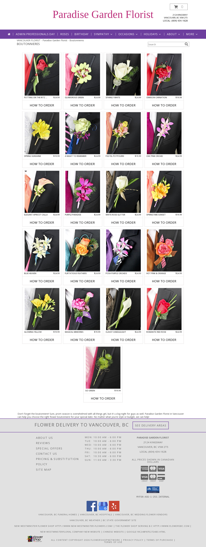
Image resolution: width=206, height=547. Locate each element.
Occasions (128, 34)
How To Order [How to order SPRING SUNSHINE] (42, 164)
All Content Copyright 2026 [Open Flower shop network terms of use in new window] (70, 539)
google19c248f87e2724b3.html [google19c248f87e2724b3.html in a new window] (146, 531)
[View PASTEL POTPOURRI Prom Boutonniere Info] (123, 133)
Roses (64, 34)
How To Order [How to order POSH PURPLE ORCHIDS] (123, 281)
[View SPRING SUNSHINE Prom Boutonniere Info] (42, 133)
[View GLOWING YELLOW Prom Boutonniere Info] (42, 309)
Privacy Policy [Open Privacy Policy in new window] (133, 539)
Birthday (81, 34)
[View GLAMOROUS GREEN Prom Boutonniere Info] (82, 75)
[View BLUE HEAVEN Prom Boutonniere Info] (42, 250)
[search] (186, 44)
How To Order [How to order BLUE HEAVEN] (42, 281)
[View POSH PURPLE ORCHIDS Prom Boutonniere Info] (123, 250)
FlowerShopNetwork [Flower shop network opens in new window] (105, 539)
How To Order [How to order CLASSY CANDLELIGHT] (123, 340)
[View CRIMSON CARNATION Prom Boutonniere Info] (164, 75)
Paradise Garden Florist (103, 14)
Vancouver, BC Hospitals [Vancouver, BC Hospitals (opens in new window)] (96, 514)
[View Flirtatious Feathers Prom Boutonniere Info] (82, 250)
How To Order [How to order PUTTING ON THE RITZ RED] (42, 105)
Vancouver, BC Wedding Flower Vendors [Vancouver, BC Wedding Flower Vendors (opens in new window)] (141, 514)
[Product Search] (165, 44)
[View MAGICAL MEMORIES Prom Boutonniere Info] (82, 309)
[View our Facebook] (92, 510)
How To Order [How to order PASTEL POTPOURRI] (123, 164)
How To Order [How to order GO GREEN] (103, 398)
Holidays (152, 34)
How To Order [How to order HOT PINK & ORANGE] (164, 281)
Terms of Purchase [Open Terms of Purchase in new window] (160, 539)
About (174, 34)
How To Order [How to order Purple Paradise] (82, 222)
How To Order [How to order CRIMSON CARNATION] (164, 105)
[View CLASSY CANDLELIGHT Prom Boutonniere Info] (123, 309)
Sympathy (103, 34)
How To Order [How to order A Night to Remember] (82, 164)
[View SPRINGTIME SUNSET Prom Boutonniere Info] (164, 192)
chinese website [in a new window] (114, 531)
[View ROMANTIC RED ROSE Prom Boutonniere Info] (164, 309)
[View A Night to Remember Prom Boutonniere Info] (82, 133)
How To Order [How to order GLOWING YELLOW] (42, 340)
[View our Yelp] (114, 510)
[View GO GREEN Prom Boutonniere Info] (103, 368)
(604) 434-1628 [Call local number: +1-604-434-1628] (179, 20)
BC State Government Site (119, 520)
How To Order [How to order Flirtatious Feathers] (82, 281)
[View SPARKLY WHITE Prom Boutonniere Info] (123, 75)
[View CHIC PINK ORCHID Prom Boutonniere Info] (164, 133)
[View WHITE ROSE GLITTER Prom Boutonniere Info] (123, 192)
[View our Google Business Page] (103, 510)
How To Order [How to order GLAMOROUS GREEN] (82, 105)
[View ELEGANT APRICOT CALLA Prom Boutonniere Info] (42, 192)
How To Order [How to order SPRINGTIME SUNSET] (164, 222)
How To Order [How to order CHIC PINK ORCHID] (164, 164)
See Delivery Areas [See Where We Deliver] (150, 425)
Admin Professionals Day (35, 34)
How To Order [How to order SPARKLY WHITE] (123, 105)
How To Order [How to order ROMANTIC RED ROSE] (164, 340)
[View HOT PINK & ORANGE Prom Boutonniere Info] (164, 250)
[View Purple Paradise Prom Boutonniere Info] (82, 192)
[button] (179, 7)
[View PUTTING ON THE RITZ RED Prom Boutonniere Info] (42, 75)
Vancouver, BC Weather (85, 520)
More (192, 34)
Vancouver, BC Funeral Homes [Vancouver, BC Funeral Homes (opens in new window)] (57, 514)
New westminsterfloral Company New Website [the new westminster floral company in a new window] (70, 531)
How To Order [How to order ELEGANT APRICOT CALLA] (42, 222)
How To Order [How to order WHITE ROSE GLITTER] (123, 222)
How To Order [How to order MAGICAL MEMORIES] (82, 340)
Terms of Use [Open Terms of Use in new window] (113, 541)
